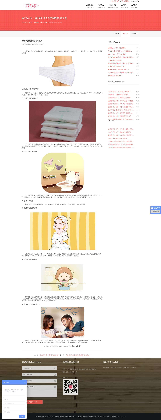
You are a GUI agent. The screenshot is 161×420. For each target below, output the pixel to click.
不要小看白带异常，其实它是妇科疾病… (121, 154)
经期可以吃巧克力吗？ (115, 75)
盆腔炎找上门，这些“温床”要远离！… (120, 105)
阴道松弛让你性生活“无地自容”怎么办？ (78, 356)
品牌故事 (134, 6)
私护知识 (113, 6)
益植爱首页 (90, 6)
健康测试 (134, 33)
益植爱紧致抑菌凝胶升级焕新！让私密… (121, 63)
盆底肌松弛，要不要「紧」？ (117, 66)
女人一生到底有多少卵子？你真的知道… (121, 72)
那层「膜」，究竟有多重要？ (117, 54)
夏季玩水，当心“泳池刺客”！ (117, 48)
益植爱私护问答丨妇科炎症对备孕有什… (121, 120)
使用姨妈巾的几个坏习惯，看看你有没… (121, 138)
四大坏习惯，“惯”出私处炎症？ (49, 356)
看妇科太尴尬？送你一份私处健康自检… (121, 57)
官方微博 (125, 1)
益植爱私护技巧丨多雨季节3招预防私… (120, 126)
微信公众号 (115, 1)
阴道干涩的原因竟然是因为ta (117, 147)
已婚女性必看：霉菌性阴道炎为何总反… (121, 132)
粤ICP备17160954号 (41, 416)
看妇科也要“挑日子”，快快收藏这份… (120, 51)
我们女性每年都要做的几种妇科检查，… (121, 157)
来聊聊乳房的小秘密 (114, 60)
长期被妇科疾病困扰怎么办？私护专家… (121, 151)
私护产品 (101, 6)
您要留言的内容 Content (39, 391)
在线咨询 (116, 33)
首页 (30, 22)
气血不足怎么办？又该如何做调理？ (119, 141)
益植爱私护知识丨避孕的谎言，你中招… (121, 114)
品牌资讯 (124, 6)
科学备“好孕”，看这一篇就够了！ (118, 69)
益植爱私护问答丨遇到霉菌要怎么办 (119, 129)
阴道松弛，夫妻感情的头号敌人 (118, 108)
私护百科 (44, 22)
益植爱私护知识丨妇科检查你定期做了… (121, 144)
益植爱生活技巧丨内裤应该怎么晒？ (119, 111)
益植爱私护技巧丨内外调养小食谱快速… (121, 117)
